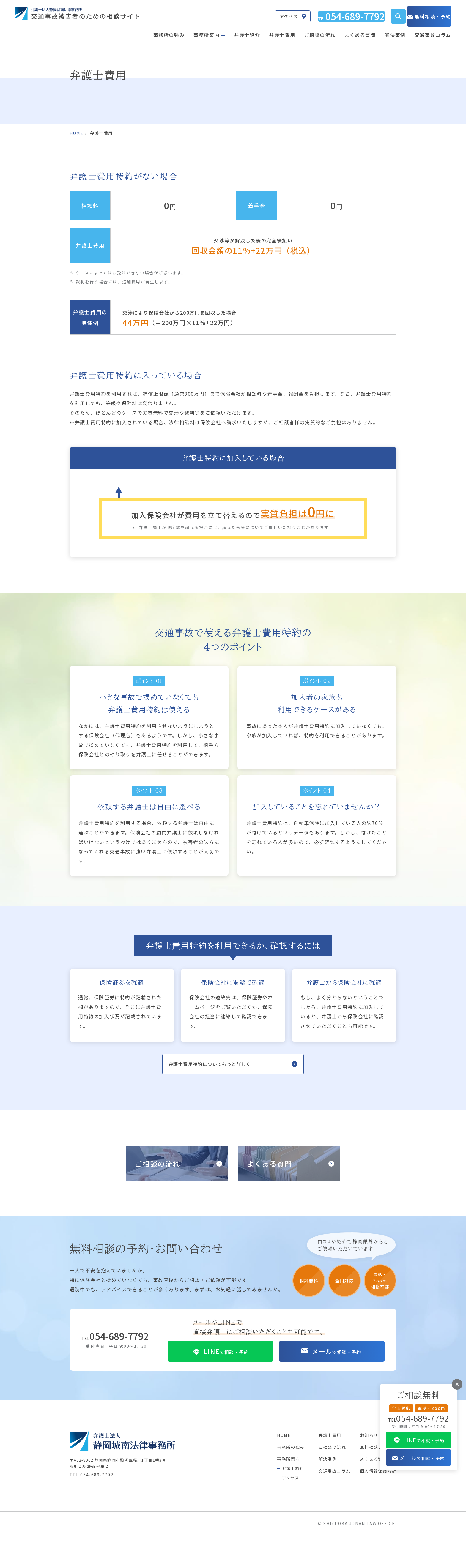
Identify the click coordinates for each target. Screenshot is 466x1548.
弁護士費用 (282, 28)
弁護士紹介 (247, 28)
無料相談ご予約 (373, 1515)
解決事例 (395, 28)
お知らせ (365, 1503)
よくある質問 (360, 28)
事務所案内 (275, 1527)
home (76, 133)
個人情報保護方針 (375, 1539)
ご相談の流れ (320, 28)
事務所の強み (169, 28)
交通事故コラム (433, 28)
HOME (270, 1503)
